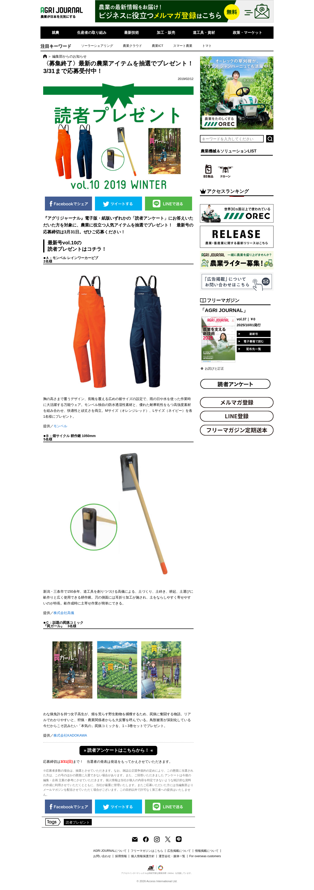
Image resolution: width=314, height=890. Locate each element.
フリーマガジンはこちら (147, 850)
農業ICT (157, 46)
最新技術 (131, 32)
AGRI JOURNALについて (110, 850)
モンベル (60, 426)
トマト (207, 46)
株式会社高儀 (63, 613)
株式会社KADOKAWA (70, 735)
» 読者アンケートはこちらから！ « (118, 750)
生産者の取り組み (91, 32)
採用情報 (121, 856)
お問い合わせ (102, 856)
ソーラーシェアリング (97, 46)
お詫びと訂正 (214, 368)
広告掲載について (179, 850)
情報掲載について (207, 850)
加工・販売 (166, 32)
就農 (55, 32)
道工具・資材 (204, 32)
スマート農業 (182, 46)
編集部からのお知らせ (69, 56)
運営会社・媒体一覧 (172, 856)
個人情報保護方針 (143, 856)
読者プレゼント (78, 822)
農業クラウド (132, 46)
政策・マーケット (247, 32)
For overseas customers (205, 856)
